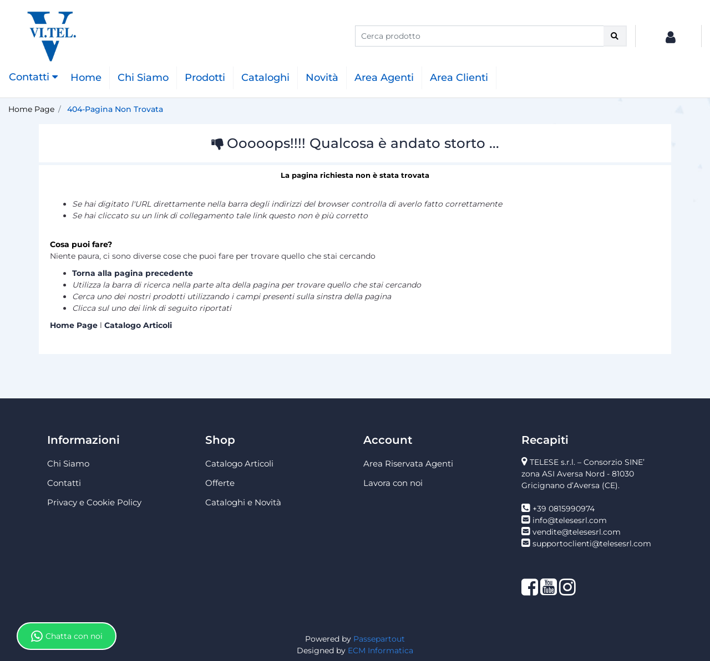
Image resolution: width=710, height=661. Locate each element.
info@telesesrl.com (569, 520)
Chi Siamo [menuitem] (143, 77)
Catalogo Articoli (138, 325)
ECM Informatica (380, 650)
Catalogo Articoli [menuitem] (239, 463)
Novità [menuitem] (322, 77)
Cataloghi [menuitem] (265, 77)
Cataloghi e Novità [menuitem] (243, 502)
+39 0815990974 (563, 509)
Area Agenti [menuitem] (384, 77)
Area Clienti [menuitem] (459, 77)
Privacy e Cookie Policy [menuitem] (94, 502)
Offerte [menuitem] (220, 483)
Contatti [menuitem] (64, 483)
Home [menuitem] (86, 77)
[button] (615, 36)
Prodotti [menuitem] (205, 77)
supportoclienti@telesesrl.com (591, 544)
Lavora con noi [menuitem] (393, 483)
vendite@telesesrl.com (576, 532)
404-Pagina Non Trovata (115, 109)
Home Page (31, 109)
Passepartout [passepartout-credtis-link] (379, 639)
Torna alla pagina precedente (132, 273)
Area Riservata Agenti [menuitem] (408, 463)
